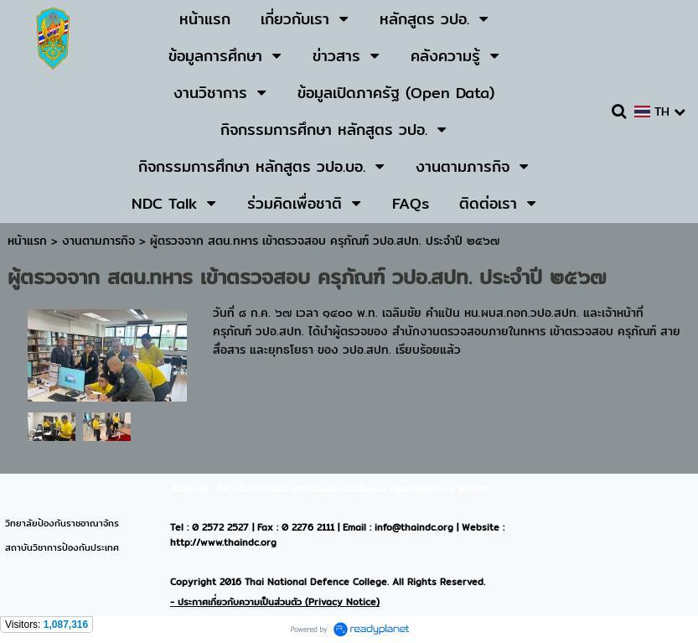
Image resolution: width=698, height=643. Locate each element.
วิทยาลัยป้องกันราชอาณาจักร (62, 523)
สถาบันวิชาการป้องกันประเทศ (62, 547)
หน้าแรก (27, 240)
